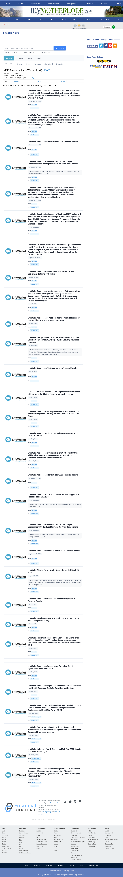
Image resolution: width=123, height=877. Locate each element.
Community (35, 4)
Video (107, 837)
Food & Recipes (58, 839)
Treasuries (59, 64)
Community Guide (42, 839)
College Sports (23, 851)
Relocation (74, 857)
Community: (41, 828)
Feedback (49, 865)
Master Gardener (76, 859)
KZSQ (55, 848)
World (42, 20)
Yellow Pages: (109, 848)
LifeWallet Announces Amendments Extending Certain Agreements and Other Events (51, 667)
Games (56, 837)
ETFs (30, 58)
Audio (107, 831)
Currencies (37, 64)
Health (39, 835)
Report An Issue (93, 865)
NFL (20, 840)
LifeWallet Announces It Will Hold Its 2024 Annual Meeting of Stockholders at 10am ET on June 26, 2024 (54, 319)
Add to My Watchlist (34, 78)
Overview (20, 64)
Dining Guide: (76, 828)
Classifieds (105, 4)
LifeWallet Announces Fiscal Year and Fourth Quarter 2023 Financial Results (52, 434)
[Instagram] (80, 807)
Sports (20, 4)
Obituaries (91, 20)
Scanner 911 (109, 833)
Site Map (60, 865)
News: (4, 828)
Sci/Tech (4, 850)
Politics (4, 844)
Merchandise (92, 833)
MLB (20, 842)
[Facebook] (70, 807)
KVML (55, 846)
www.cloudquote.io (52, 803)
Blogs (38, 837)
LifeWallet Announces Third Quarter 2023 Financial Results (53, 475)
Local (8, 20)
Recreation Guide (42, 844)
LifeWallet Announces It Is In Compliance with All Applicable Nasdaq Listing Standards (53, 495)
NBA (20, 844)
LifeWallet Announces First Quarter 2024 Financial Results (52, 368)
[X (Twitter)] (65, 807)
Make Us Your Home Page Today (100, 40)
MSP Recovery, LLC (36, 716)
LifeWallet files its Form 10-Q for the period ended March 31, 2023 (53, 571)
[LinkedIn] (75, 807)
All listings (74, 831)
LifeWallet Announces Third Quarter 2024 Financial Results (53, 142)
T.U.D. (107, 842)
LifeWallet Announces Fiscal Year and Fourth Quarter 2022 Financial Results (52, 600)
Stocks (20, 58)
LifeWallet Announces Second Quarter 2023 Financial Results (54, 551)
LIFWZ (46, 70)
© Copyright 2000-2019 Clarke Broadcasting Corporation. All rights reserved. (61, 875)
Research (64, 81)
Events (39, 831)
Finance (73, 853)
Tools (39, 58)
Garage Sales (92, 844)
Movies (56, 831)
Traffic (64, 20)
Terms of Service (55, 871)
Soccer (21, 848)
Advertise (71, 865)
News (8, 4)
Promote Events (93, 839)
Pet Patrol (40, 846)
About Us (37, 865)
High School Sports (25, 853)
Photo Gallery (109, 844)
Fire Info (39, 848)
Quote (16, 81)
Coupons (108, 846)
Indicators (44, 53)
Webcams (76, 20)
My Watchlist (28, 53)
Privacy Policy (47, 812)
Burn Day (22, 831)
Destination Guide (42, 842)
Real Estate (88, 4)
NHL (20, 846)
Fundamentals (75, 851)
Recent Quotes (10, 53)
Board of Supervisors (111, 839)
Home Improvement (77, 855)
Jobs (89, 831)
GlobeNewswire (34, 108)
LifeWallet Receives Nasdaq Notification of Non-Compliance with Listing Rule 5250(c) (53, 619)
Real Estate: (75, 849)
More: (107, 828)
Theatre (56, 833)
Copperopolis (75, 846)
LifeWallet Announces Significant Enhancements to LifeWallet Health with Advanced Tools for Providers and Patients (54, 687)
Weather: (22, 828)
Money (52, 20)
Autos (90, 835)
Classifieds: (92, 828)
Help (81, 865)
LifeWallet (34, 104)
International (48, 64)
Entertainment (53, 4)
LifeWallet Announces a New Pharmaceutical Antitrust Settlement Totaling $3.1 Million (51, 272)
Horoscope (57, 835)
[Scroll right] (119, 3)
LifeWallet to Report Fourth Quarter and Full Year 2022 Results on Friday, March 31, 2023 (54, 750)
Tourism (4, 853)
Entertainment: (59, 828)
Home (26, 865)
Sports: (22, 838)
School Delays (106, 20)
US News (30, 20)
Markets (9, 58)
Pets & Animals (92, 846)
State (18, 20)
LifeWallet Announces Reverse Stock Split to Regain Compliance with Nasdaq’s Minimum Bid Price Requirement (53, 162)
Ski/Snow (22, 835)
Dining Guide (72, 4)
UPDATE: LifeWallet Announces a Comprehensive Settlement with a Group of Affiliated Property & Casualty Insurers (54, 393)
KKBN (55, 850)
